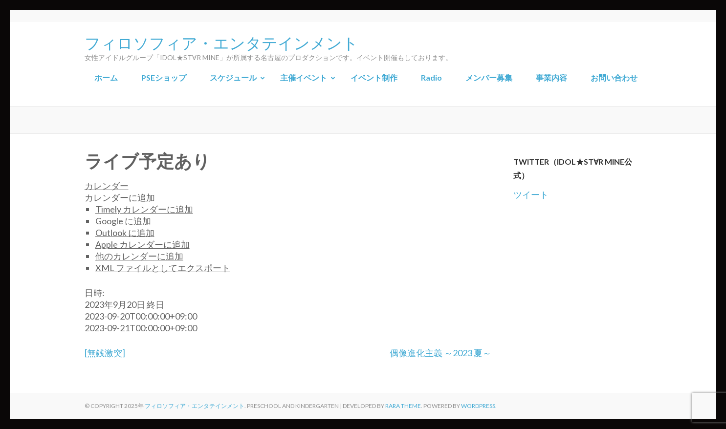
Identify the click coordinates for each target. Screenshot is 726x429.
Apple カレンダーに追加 (142, 244)
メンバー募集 (488, 77)
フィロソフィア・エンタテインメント (221, 42)
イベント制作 (374, 77)
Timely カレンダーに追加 (144, 209)
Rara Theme (403, 405)
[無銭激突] (105, 352)
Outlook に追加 (124, 232)
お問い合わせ (614, 77)
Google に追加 (123, 220)
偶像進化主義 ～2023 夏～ (440, 352)
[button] (120, 197)
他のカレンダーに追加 (139, 256)
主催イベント (303, 77)
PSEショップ (163, 77)
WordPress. (479, 405)
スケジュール (233, 77)
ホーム (106, 77)
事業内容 (551, 77)
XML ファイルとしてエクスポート (162, 267)
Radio (431, 77)
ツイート (531, 194)
